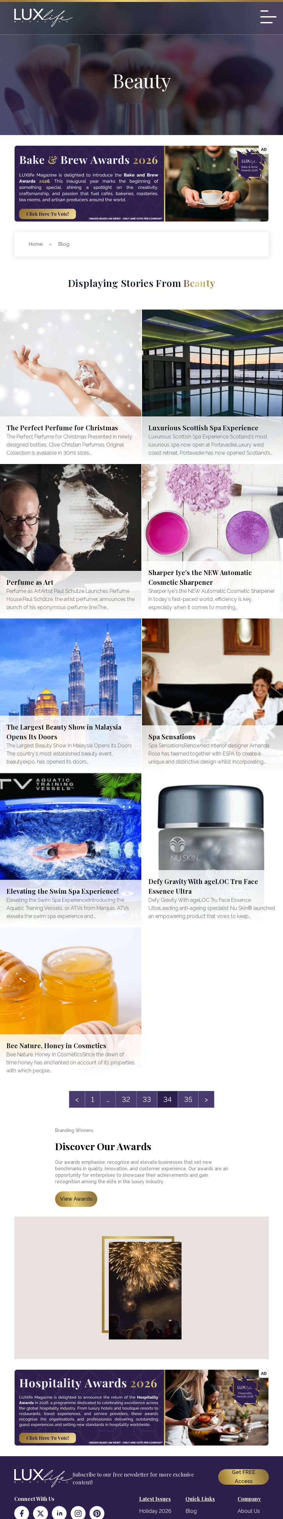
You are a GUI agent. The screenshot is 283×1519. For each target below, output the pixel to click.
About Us (249, 1511)
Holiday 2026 (155, 1511)
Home (35, 244)
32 (126, 1099)
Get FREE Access (243, 1476)
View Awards (76, 1199)
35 (188, 1099)
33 (147, 1099)
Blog (191, 1511)
